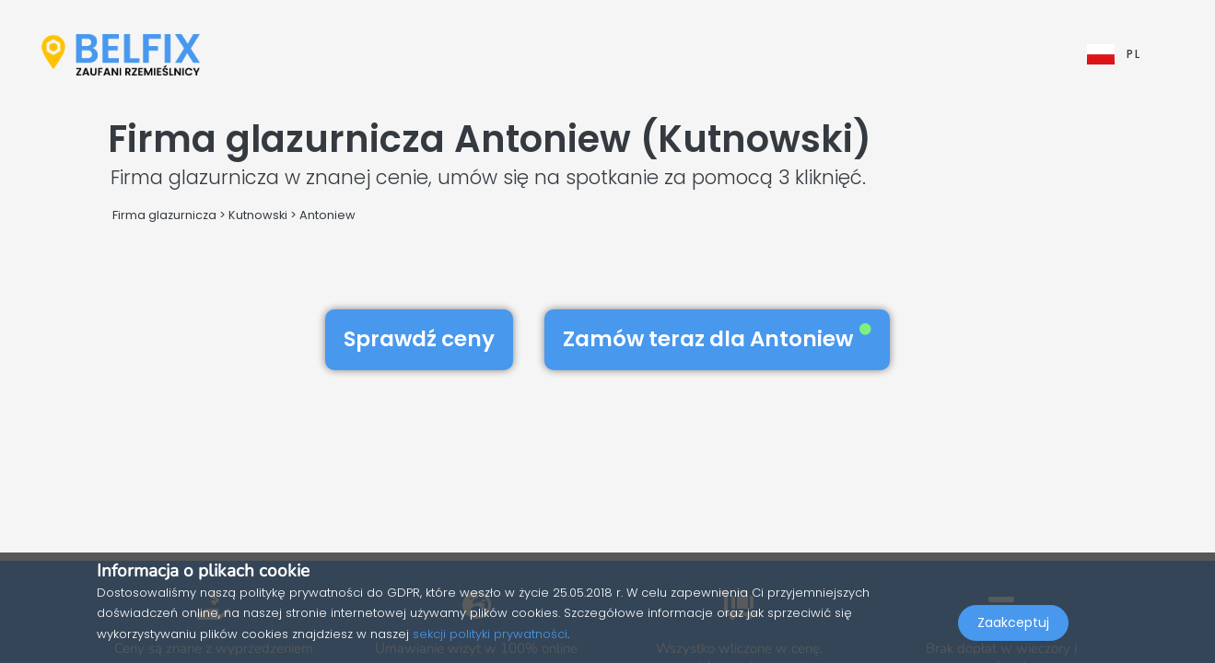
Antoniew (327, 215)
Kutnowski (257, 215)
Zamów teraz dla (717, 339)
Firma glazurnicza (164, 215)
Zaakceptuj (1013, 622)
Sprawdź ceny (419, 339)
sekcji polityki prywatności (490, 634)
